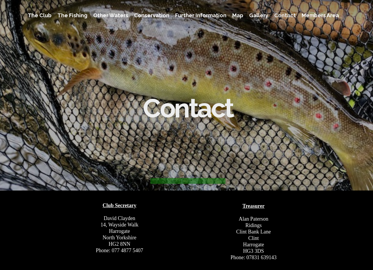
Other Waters (110, 15)
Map (237, 15)
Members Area (320, 15)
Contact (285, 15)
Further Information (200, 15)
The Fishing (72, 15)
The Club (40, 15)
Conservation (151, 15)
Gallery (258, 15)
